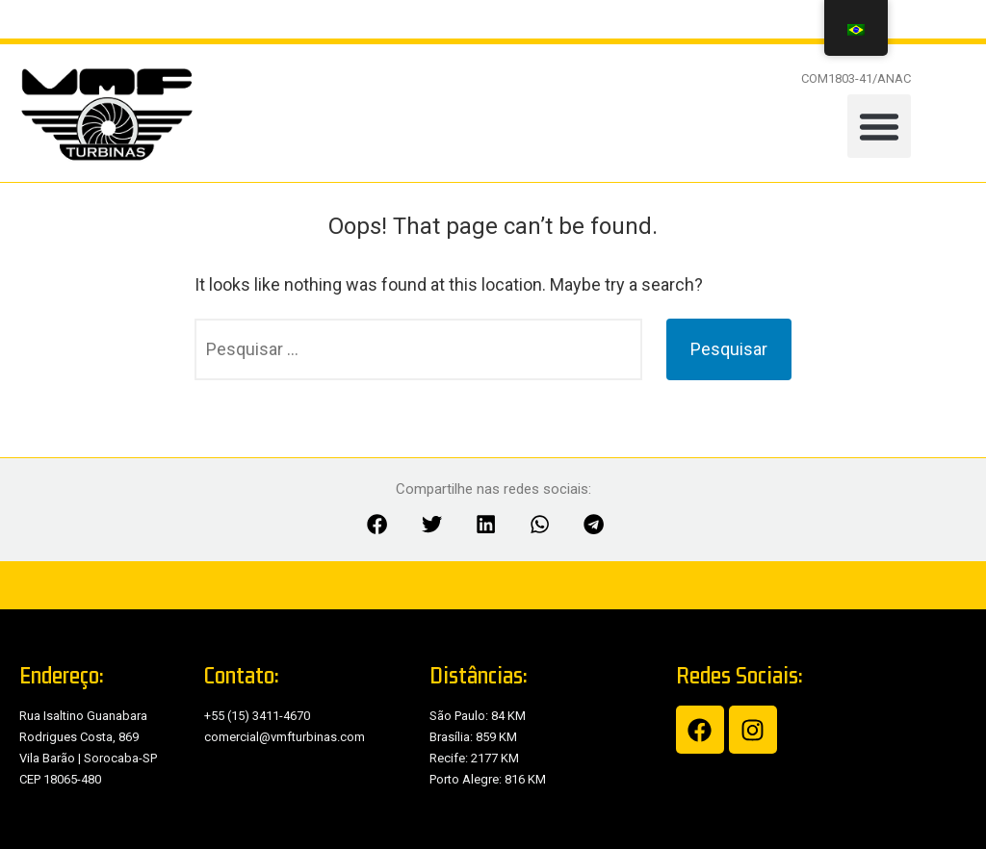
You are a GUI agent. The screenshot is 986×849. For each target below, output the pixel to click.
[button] (879, 126)
